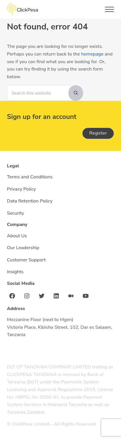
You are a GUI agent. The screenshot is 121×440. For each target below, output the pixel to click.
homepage (92, 54)
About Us (17, 235)
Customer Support (26, 260)
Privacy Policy (21, 189)
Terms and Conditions (30, 177)
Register (98, 133)
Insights (15, 271)
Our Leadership (23, 247)
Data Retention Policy (30, 201)
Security (15, 213)
